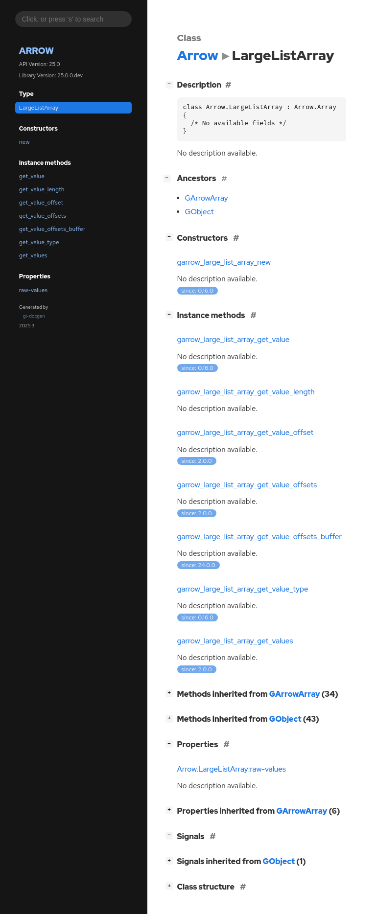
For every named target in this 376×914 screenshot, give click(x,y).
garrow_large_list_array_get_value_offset (245, 432)
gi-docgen (34, 316)
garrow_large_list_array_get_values (235, 641)
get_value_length (42, 189)
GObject (199, 212)
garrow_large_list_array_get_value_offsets (247, 485)
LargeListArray (38, 108)
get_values (33, 255)
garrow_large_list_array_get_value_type (242, 589)
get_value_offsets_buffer (52, 229)
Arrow (36, 51)
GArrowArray (206, 198)
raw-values (33, 290)
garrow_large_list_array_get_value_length (246, 392)
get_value (32, 176)
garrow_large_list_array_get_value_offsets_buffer (259, 537)
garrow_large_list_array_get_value (233, 339)
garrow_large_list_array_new (224, 262)
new (24, 142)
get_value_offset (41, 202)
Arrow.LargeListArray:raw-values (231, 769)
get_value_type (39, 242)
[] (171, 84)
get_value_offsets (42, 216)
